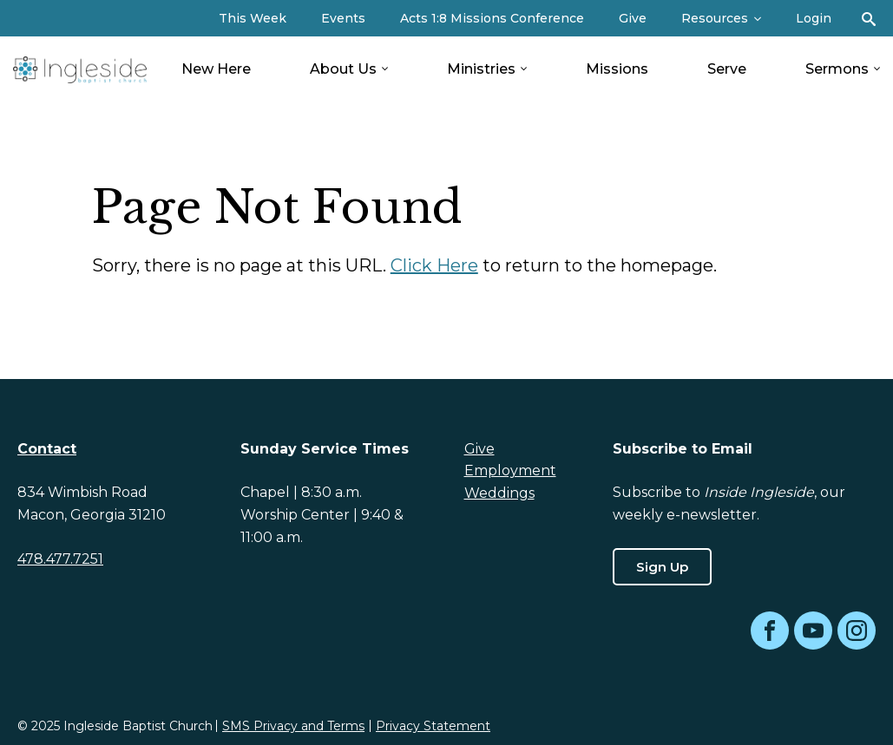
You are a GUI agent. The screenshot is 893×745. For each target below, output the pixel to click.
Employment (510, 470)
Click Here (434, 265)
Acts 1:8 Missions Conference (492, 18)
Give (633, 18)
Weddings (499, 493)
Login (813, 18)
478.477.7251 (60, 559)
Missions (617, 69)
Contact (46, 449)
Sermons (837, 69)
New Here (216, 69)
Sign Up (662, 567)
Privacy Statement (433, 726)
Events (343, 18)
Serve (726, 69)
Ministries (481, 69)
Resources (714, 18)
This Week (252, 18)
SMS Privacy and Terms (293, 726)
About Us (343, 69)
